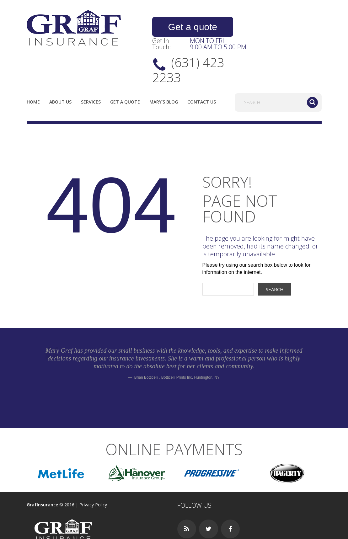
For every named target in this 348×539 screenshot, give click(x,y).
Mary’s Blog (163, 74)
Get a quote (186, 27)
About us (60, 74)
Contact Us (201, 74)
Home (33, 74)
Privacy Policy (93, 476)
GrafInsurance (42, 476)
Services (91, 74)
